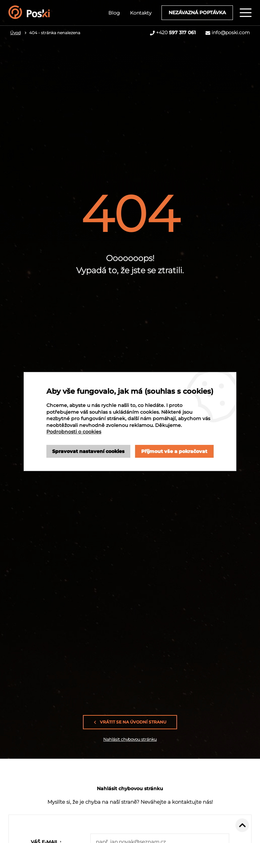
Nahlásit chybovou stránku (130, 739)
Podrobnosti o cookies (73, 432)
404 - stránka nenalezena (54, 32)
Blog (114, 13)
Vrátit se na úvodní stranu (130, 722)
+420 (176, 32)
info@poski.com (231, 32)
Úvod (15, 32)
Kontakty (140, 13)
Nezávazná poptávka (197, 12)
